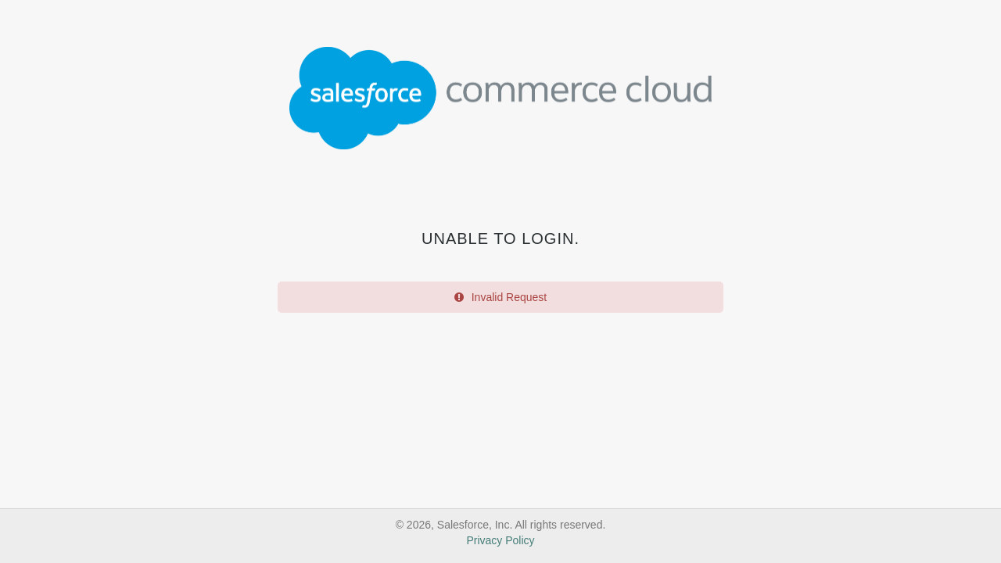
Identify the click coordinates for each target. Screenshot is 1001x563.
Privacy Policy (500, 540)
